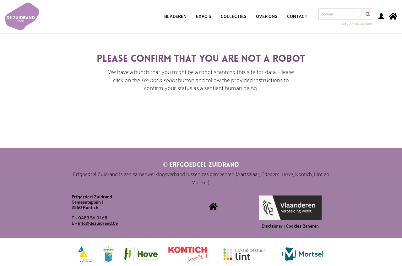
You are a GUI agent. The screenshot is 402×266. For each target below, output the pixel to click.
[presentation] (199, 111)
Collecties (234, 16)
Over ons (267, 16)
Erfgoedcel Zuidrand (201, 165)
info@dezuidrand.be (98, 223)
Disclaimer (272, 226)
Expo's (203, 16)
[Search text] (341, 14)
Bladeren (175, 16)
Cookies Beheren (302, 226)
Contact (297, 16)
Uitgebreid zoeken (356, 23)
